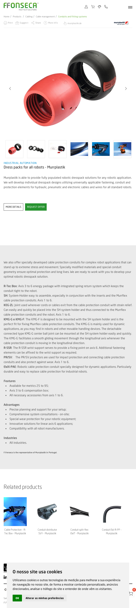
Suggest (24, 22)
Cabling (29, 16)
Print (10, 22)
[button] (10, 88)
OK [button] (17, 598)
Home (7, 16)
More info (53, 22)
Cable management (45, 16)
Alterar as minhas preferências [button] (45, 598)
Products (17, 16)
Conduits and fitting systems (72, 16)
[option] (68, 89)
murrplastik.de (75, 23)
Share (38, 22)
